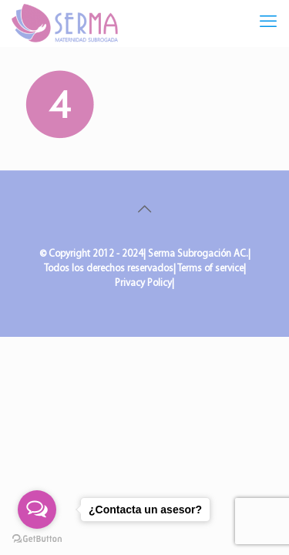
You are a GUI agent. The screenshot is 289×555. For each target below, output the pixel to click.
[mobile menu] (268, 23)
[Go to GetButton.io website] (37, 539)
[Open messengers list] (37, 509)
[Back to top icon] (144, 210)
